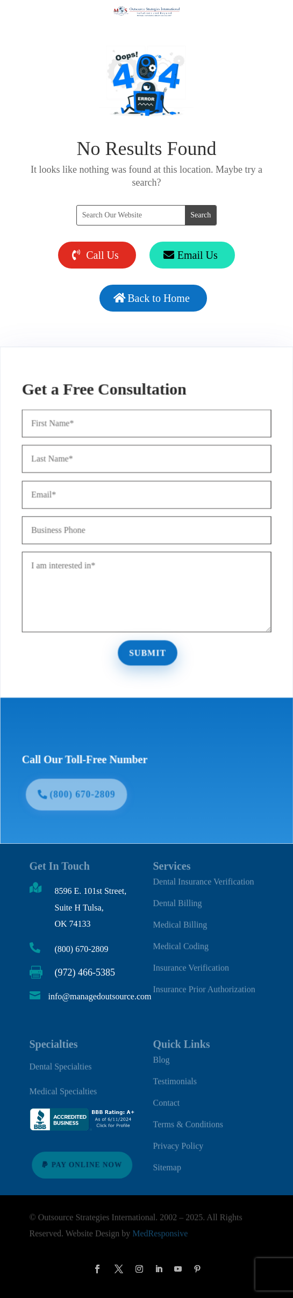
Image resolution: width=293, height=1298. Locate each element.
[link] (83, 1128)
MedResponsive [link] (160, 1232)
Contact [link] (166, 1098)
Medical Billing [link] (180, 920)
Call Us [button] (102, 255)
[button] (97, 1269)
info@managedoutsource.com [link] (100, 996)
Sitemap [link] (167, 1163)
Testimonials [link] (175, 1077)
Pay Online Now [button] (87, 1164)
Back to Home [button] (158, 298)
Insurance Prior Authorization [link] (204, 985)
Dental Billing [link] (177, 899)
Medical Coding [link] (181, 942)
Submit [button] (148, 652)
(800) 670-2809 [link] (82, 949)
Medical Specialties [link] (63, 1090)
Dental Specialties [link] (61, 1064)
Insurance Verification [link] (190, 963)
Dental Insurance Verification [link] (203, 877)
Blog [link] (161, 1055)
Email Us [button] (197, 255)
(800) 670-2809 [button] (85, 791)
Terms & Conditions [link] (188, 1120)
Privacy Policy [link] (178, 1141)
